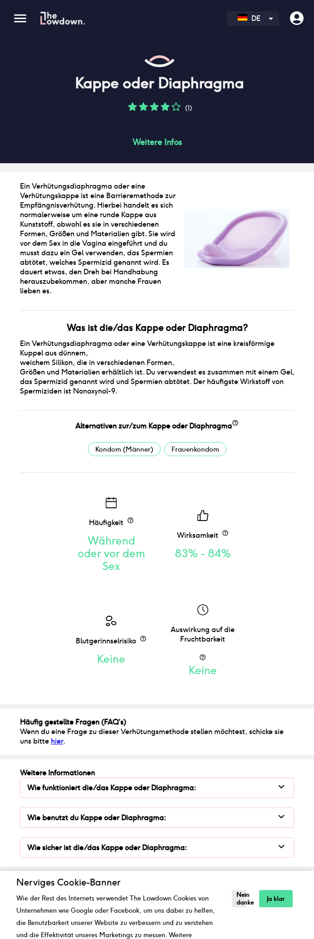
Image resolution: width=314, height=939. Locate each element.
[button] (132, 110)
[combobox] (253, 18)
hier (57, 741)
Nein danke (241, 898)
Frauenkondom (195, 449)
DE (248, 18)
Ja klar (276, 899)
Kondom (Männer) (124, 449)
